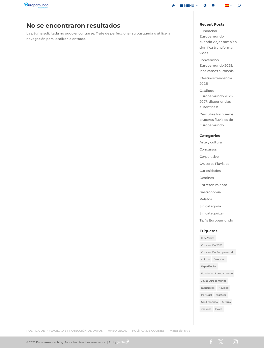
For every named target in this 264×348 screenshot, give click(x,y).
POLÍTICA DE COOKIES (148, 330)
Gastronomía (210, 192)
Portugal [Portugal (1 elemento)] (206, 294)
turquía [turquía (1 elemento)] (226, 301)
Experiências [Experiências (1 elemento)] (208, 266)
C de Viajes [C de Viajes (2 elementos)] (207, 237)
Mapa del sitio (180, 330)
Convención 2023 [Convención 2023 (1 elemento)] (211, 245)
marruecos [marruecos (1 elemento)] (207, 287)
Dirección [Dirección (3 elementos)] (219, 259)
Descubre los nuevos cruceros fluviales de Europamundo (216, 119)
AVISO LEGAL (117, 330)
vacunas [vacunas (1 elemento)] (206, 308)
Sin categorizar (212, 213)
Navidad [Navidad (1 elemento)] (223, 287)
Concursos (208, 149)
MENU (187, 5)
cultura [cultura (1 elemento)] (205, 259)
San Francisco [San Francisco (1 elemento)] (209, 301)
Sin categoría (210, 206)
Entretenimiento (213, 185)
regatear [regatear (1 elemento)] (221, 294)
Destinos (207, 178)
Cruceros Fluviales (214, 164)
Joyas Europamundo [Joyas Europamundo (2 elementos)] (214, 280)
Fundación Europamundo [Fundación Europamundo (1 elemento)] (217, 273)
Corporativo (209, 157)
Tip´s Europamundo (216, 220)
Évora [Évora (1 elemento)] (218, 308)
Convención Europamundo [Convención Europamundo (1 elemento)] (217, 252)
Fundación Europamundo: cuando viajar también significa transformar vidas (218, 42)
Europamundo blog (49, 342)
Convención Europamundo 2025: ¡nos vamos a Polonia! (217, 65)
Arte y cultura (211, 142)
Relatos (206, 199)
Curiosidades (210, 171)
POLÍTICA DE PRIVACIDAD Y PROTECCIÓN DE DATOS (64, 330)
